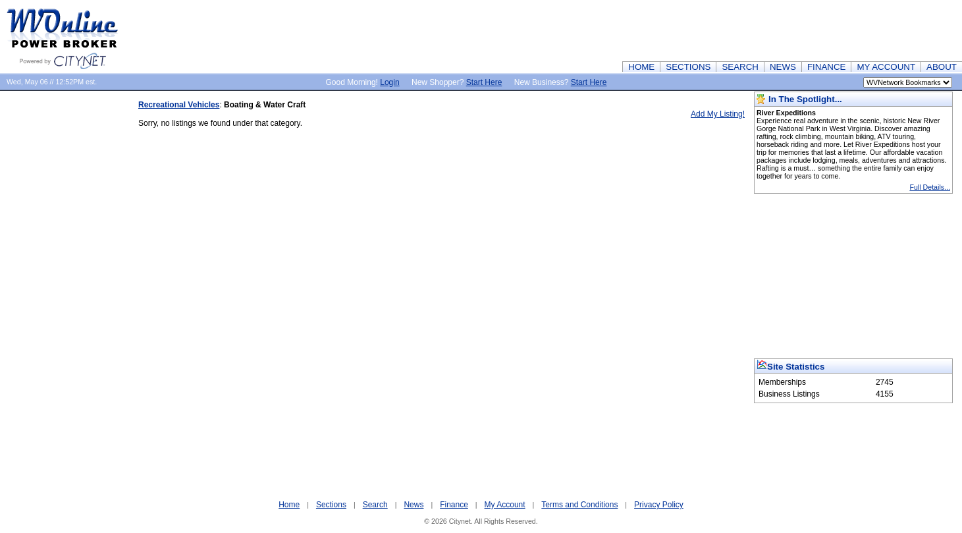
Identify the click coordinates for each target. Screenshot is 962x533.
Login (389, 82)
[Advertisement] (722, 29)
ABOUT (941, 67)
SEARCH (740, 67)
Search (375, 504)
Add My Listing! (718, 114)
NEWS (783, 67)
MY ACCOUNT (886, 67)
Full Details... (929, 187)
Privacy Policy (658, 504)
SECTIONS (688, 67)
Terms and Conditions (579, 504)
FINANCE (826, 67)
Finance (454, 504)
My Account (505, 504)
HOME (641, 67)
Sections (331, 504)
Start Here (484, 82)
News (413, 504)
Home (289, 504)
